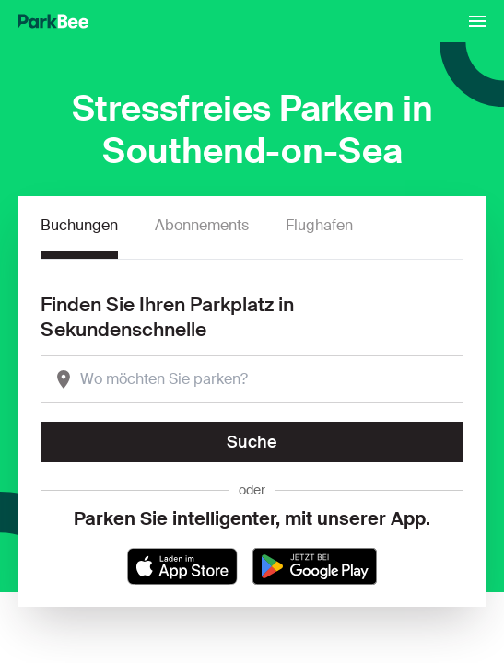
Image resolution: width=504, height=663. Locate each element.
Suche (252, 442)
